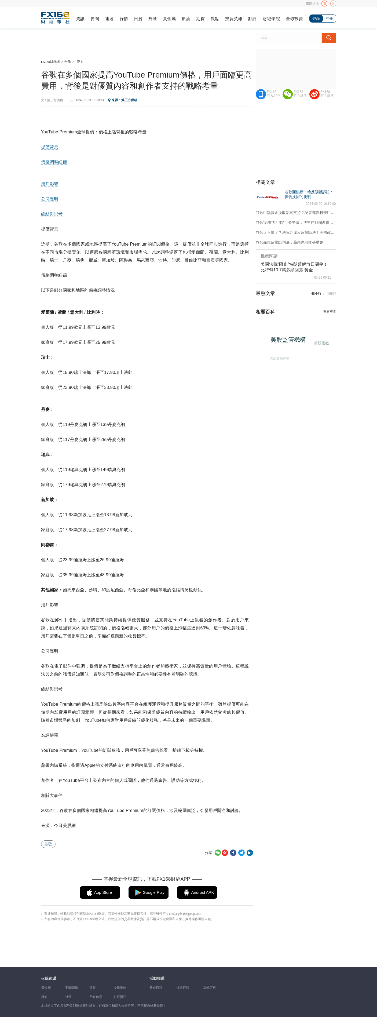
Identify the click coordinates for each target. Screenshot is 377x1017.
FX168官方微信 (300, 94)
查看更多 (329, 312)
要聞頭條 (71, 988)
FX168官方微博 (327, 94)
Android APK (202, 892)
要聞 (94, 18)
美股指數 (320, 343)
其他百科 (209, 988)
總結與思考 (52, 214)
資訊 (80, 18)
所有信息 (95, 997)
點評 (252, 18)
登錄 (316, 18)
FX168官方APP (273, 94)
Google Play (154, 892)
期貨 (200, 18)
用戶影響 (49, 184)
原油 (186, 18)
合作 (67, 62)
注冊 (329, 18)
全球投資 (294, 18)
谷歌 (48, 844)
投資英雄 (233, 18)
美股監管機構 (290, 341)
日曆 (138, 18)
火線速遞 (48, 978)
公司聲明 (49, 199)
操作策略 (120, 988)
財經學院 (271, 18)
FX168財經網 (50, 62)
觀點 (215, 18)
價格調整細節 (54, 162)
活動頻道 (156, 978)
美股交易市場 (278, 357)
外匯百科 (182, 988)
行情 (123, 18)
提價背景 (49, 147)
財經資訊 (120, 997)
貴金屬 (169, 18)
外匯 (152, 18)
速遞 (109, 18)
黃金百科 (155, 988)
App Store (103, 892)
